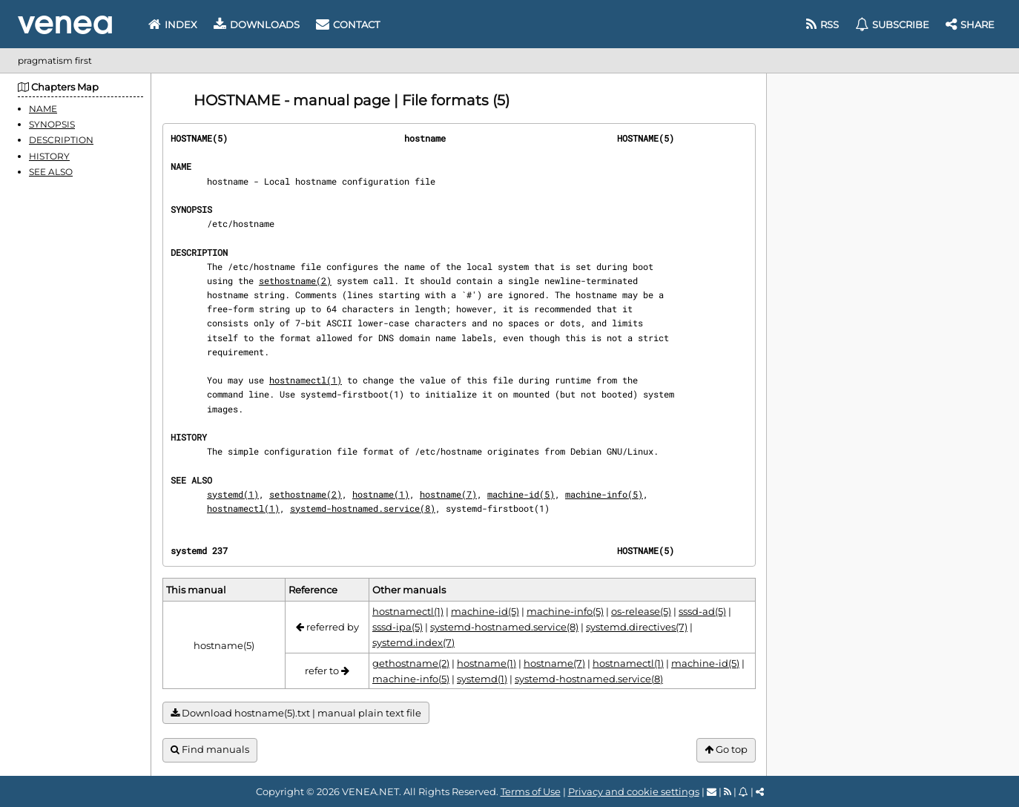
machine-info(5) (604, 494)
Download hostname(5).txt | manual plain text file (296, 713)
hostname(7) (448, 494)
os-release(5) (641, 611)
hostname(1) (380, 494)
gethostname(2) (410, 663)
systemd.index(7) (413, 642)
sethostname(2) (295, 280)
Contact (348, 24)
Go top (726, 749)
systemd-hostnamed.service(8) (362, 508)
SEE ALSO (51, 171)
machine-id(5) (521, 494)
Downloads (257, 24)
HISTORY (49, 156)
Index (172, 24)
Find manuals (210, 749)
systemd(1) (233, 494)
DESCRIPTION (61, 139)
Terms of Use (531, 791)
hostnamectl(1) (305, 380)
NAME (43, 108)
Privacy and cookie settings (633, 791)
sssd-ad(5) (702, 611)
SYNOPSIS (52, 124)
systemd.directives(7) (636, 627)
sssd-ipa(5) (397, 627)
